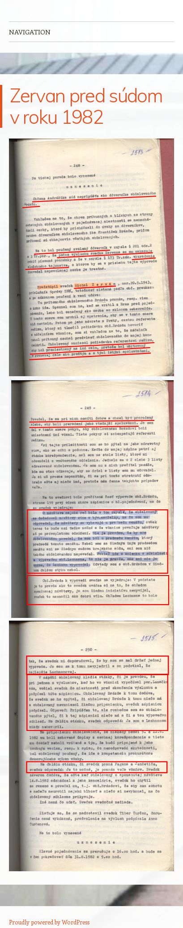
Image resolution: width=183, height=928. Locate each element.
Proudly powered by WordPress (49, 922)
